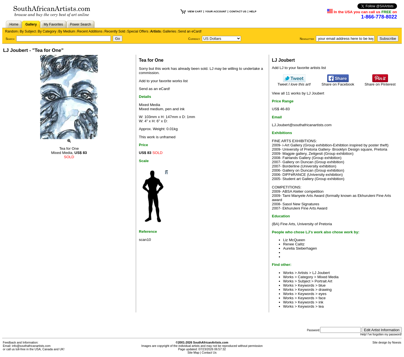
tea (321, 306)
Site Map (193, 352)
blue (321, 285)
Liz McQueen (294, 240)
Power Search (80, 24)
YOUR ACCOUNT (215, 11)
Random (11, 31)
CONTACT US (237, 11)
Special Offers (137, 31)
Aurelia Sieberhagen (300, 248)
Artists (155, 31)
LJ (212, 68)
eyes (322, 294)
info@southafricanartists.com (31, 345)
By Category (47, 31)
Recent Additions (89, 31)
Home (14, 24)
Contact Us (209, 352)
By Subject (28, 31)
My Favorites (53, 24)
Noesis (396, 342)
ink (320, 302)
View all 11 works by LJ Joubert (298, 93)
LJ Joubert (321, 273)
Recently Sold (114, 31)
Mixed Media (328, 277)
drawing (325, 289)
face (321, 298)
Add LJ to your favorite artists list (299, 68)
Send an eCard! (190, 31)
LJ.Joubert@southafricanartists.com (302, 125)
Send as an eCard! (154, 89)
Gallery (31, 24)
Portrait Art (323, 281)
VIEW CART (194, 11)
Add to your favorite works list (163, 81)
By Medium (66, 31)
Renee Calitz (293, 244)
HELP (252, 11)
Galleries (169, 31)
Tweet (294, 82)
